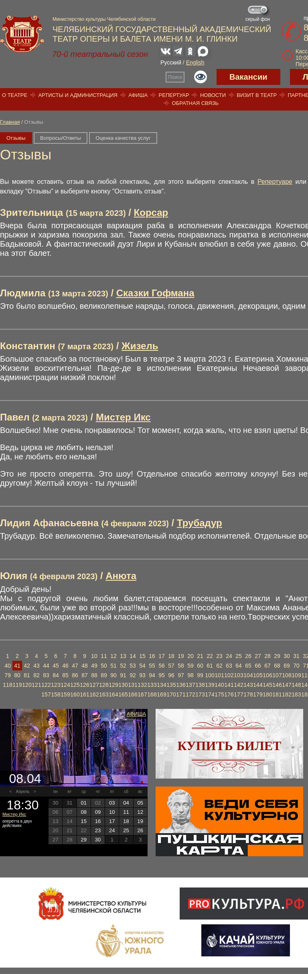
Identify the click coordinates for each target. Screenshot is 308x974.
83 (46, 675)
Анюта (120, 575)
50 (104, 665)
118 (7, 685)
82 (36, 675)
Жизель (140, 345)
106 (267, 675)
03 (112, 803)
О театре (14, 95)
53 (133, 665)
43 (36, 665)
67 (267, 665)
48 (84, 665)
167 (142, 694)
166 (132, 694)
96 (171, 675)
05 (140, 803)
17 (161, 656)
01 (83, 803)
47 (75, 665)
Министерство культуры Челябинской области (104, 19)
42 (27, 665)
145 (267, 685)
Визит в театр (257, 95)
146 (277, 685)
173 (200, 694)
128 (103, 685)
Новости (213, 95)
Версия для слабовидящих (200, 76)
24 (229, 656)
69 (287, 665)
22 (210, 656)
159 (65, 694)
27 (258, 656)
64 (238, 665)
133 (151, 685)
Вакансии (248, 76)
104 (248, 675)
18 (171, 656)
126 (84, 685)
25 (238, 656)
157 (46, 694)
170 (171, 694)
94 (152, 675)
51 (113, 665)
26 (248, 656)
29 (277, 656)
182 (286, 694)
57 (171, 665)
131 (132, 685)
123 (55, 685)
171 (180, 694)
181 (277, 694)
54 (142, 665)
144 (257, 685)
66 (258, 665)
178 (248, 694)
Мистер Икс (123, 417)
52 (123, 665)
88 (94, 675)
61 (210, 665)
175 (219, 694)
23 (219, 656)
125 (74, 685)
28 (267, 656)
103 (238, 675)
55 (152, 665)
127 (94, 685)
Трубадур (199, 522)
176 (228, 694)
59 (190, 665)
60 (200, 665)
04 (126, 803)
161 (84, 694)
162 (94, 694)
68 (277, 665)
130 (123, 685)
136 (180, 685)
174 (209, 694)
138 (200, 685)
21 (200, 656)
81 (27, 675)
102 (228, 675)
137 (190, 685)
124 (65, 685)
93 (142, 675)
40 (7, 665)
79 (7, 675)
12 (113, 656)
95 (161, 675)
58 (181, 665)
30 (287, 656)
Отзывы (16, 138)
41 (17, 665)
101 (219, 675)
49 (94, 665)
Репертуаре (274, 181)
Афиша (138, 95)
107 (277, 675)
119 (17, 685)
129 (113, 685)
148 (296, 685)
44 (46, 665)
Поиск (175, 77)
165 (123, 694)
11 (104, 656)
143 (248, 685)
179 (257, 694)
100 (209, 675)
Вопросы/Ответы (60, 138)
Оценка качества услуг (122, 138)
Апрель (23, 791)
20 (190, 656)
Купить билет (230, 746)
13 (123, 656)
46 (65, 665)
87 (84, 675)
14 (133, 656)
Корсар (151, 212)
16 (152, 656)
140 (219, 685)
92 (133, 675)
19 (181, 656)
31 (296, 656)
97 (181, 675)
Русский (170, 62)
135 (171, 685)
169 (161, 694)
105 (257, 675)
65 (248, 665)
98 (190, 675)
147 (286, 685)
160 (74, 694)
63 (229, 665)
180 (267, 694)
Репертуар (174, 95)
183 (296, 694)
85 (65, 675)
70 (296, 665)
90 (113, 675)
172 (190, 694)
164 (113, 694)
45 (56, 665)
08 (83, 812)
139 (209, 685)
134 (161, 685)
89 (104, 675)
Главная (10, 122)
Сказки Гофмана (155, 293)
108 (286, 675)
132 (142, 685)
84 (56, 675)
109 (296, 675)
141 (228, 685)
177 (238, 694)
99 (200, 675)
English (195, 62)
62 (219, 665)
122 (46, 685)
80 (17, 675)
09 (98, 812)
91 (123, 675)
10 (94, 656)
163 (103, 694)
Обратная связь (195, 103)
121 (36, 685)
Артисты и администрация (78, 95)
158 (55, 694)
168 (151, 694)
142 (238, 685)
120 (26, 685)
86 (75, 675)
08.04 (25, 778)
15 (142, 656)
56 (161, 665)
